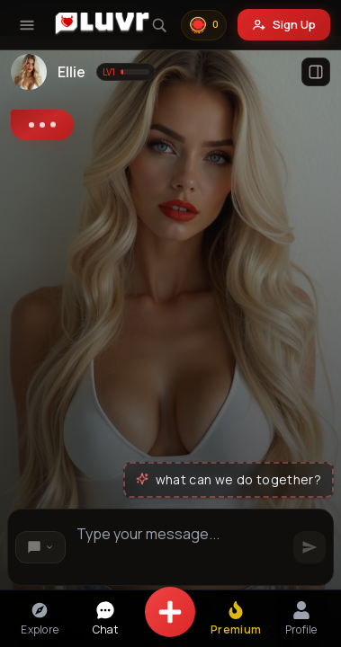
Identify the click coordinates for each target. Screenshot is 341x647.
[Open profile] (315, 72)
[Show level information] (126, 72)
